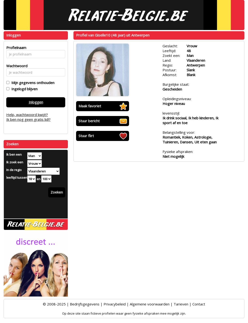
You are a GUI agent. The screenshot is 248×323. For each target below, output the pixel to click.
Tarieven (181, 304)
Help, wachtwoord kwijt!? (27, 114)
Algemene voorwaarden (150, 304)
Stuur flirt (86, 135)
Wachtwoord (15, 65)
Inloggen (36, 102)
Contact (198, 304)
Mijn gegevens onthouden (31, 82)
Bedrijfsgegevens (84, 304)
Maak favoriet (89, 106)
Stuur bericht (89, 120)
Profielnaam (15, 47)
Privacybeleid (115, 304)
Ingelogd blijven (23, 88)
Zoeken (57, 192)
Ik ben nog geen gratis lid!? (28, 119)
